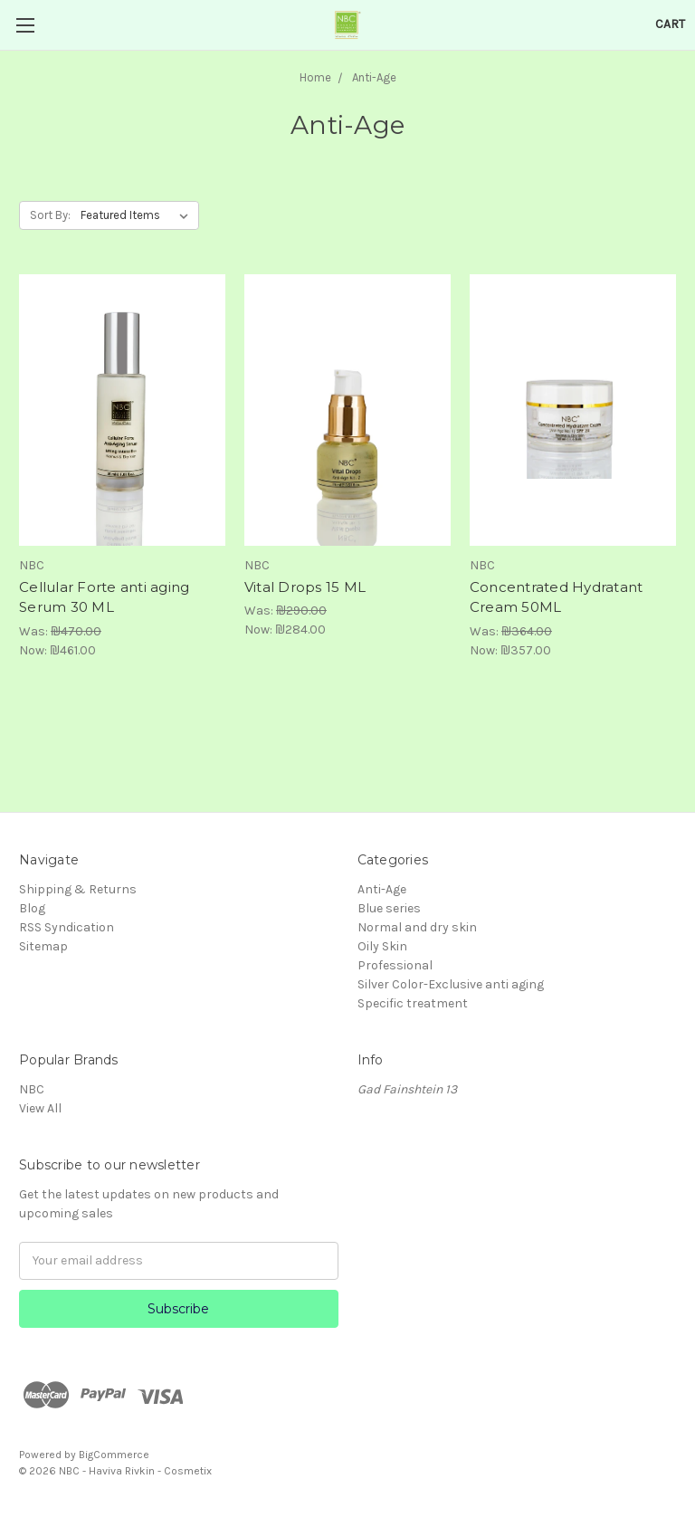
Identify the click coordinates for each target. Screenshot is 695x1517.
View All (40, 1108)
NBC (31, 1089)
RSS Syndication (66, 927)
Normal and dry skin (417, 927)
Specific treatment (412, 1003)
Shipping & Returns (78, 889)
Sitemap (43, 946)
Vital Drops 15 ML (305, 587)
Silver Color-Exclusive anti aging (450, 984)
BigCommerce (114, 1454)
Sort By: (50, 215)
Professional (395, 965)
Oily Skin (382, 946)
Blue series (389, 908)
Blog (32, 908)
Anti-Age (381, 889)
